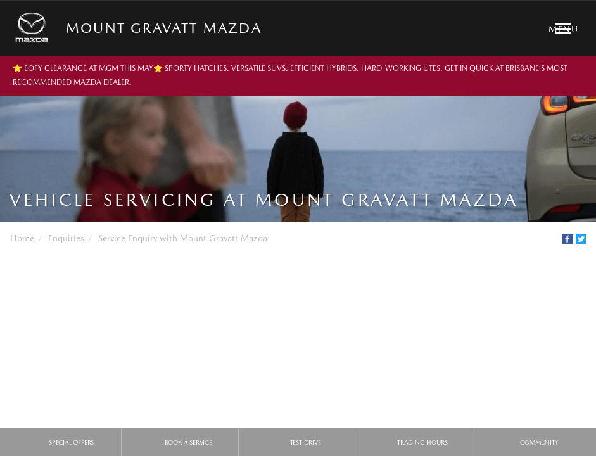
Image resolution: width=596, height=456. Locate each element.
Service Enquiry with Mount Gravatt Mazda (182, 238)
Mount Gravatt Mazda (164, 28)
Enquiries (66, 238)
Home (22, 238)
